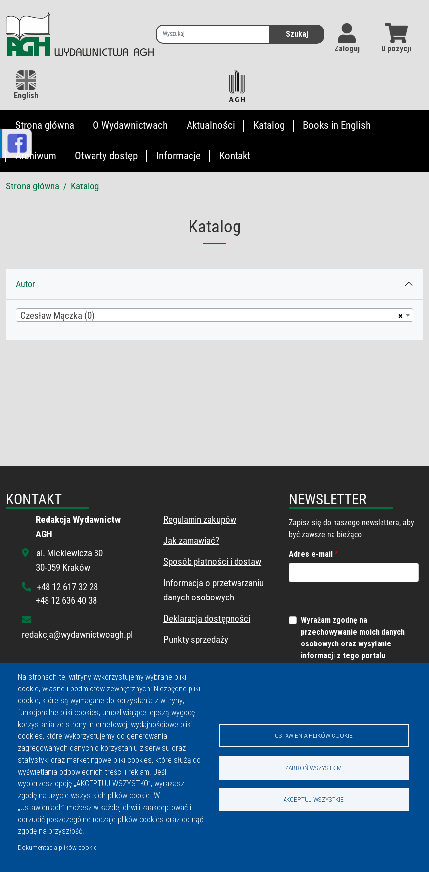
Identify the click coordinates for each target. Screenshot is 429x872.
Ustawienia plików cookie (314, 735)
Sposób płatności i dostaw (212, 561)
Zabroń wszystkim (313, 768)
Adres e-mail (311, 554)
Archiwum (35, 156)
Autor (25, 284)
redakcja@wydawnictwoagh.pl (77, 634)
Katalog (269, 125)
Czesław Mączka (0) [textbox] (57, 315)
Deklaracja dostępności (206, 618)
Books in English (337, 125)
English (26, 85)
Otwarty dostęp (106, 156)
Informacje (178, 156)
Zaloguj (347, 48)
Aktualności (211, 125)
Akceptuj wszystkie (313, 800)
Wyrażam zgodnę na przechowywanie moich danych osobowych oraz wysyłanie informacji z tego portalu (353, 637)
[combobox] (214, 315)
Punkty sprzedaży (195, 639)
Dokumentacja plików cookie (57, 847)
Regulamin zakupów (199, 519)
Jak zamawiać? (191, 540)
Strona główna (44, 125)
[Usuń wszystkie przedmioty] (399, 315)
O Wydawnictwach (130, 125)
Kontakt (234, 156)
